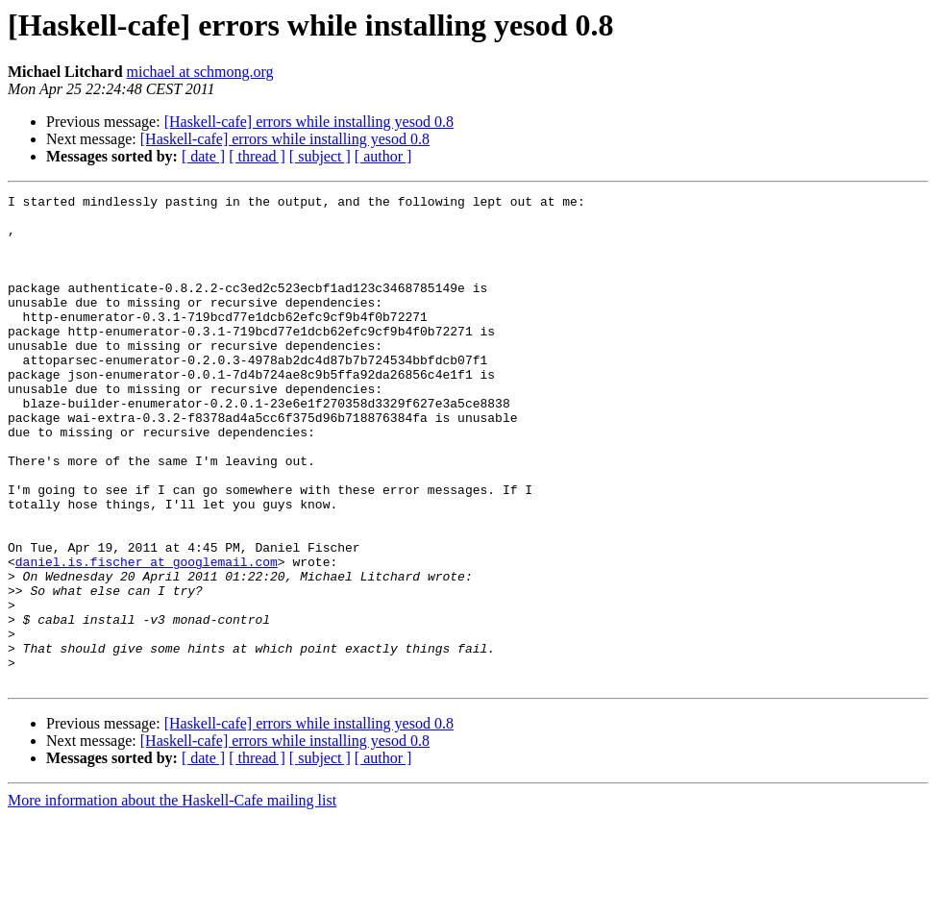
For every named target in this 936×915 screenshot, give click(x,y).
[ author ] (383, 156)
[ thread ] (257, 156)
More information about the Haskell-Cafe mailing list (172, 898)
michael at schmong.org (200, 71)
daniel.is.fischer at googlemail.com (146, 636)
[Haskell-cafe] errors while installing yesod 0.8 (309, 121)
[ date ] (203, 156)
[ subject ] (320, 156)
